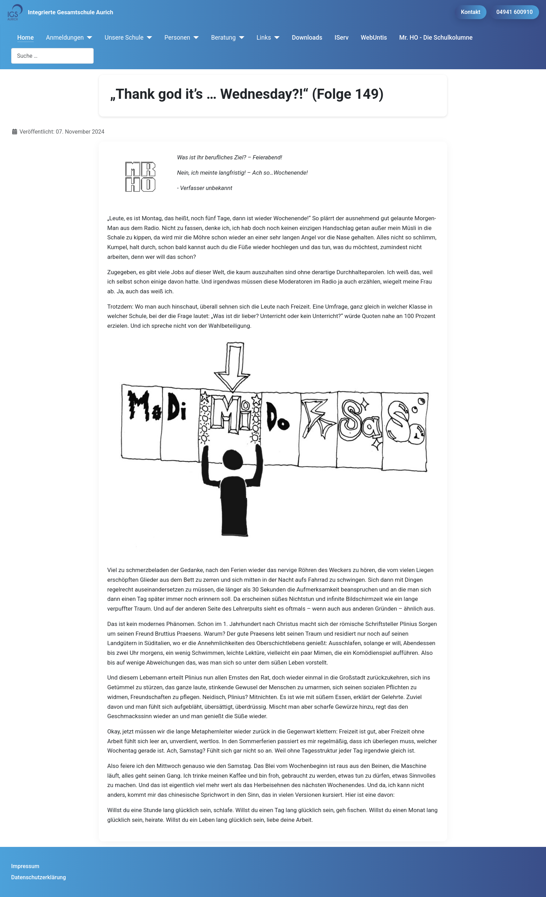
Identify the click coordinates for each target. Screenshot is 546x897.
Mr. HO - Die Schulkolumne (436, 37)
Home (25, 37)
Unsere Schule (123, 37)
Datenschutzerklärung (38, 877)
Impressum (25, 866)
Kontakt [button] (471, 12)
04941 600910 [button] (514, 12)
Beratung (223, 37)
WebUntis (374, 37)
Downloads (307, 37)
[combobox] (52, 56)
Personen (177, 37)
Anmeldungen (65, 37)
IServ (342, 37)
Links (264, 37)
